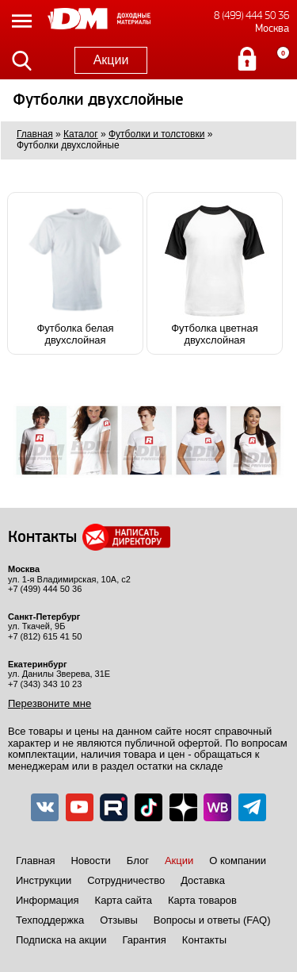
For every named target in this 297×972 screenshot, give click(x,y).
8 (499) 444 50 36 (251, 15)
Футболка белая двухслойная (75, 273)
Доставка (203, 880)
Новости (90, 860)
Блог (138, 860)
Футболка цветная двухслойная (214, 273)
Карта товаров (202, 900)
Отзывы (119, 920)
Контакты (204, 940)
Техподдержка (50, 920)
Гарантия (144, 940)
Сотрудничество (126, 880)
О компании (237, 860)
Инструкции (43, 880)
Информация (47, 900)
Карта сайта (123, 900)
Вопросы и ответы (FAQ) (212, 920)
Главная (35, 860)
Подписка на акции (61, 940)
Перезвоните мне (49, 703)
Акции (111, 60)
